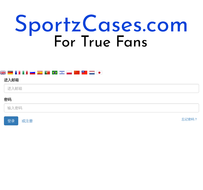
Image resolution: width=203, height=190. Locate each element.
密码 (7, 99)
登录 (11, 121)
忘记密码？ (189, 119)
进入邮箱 (11, 80)
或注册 (27, 121)
